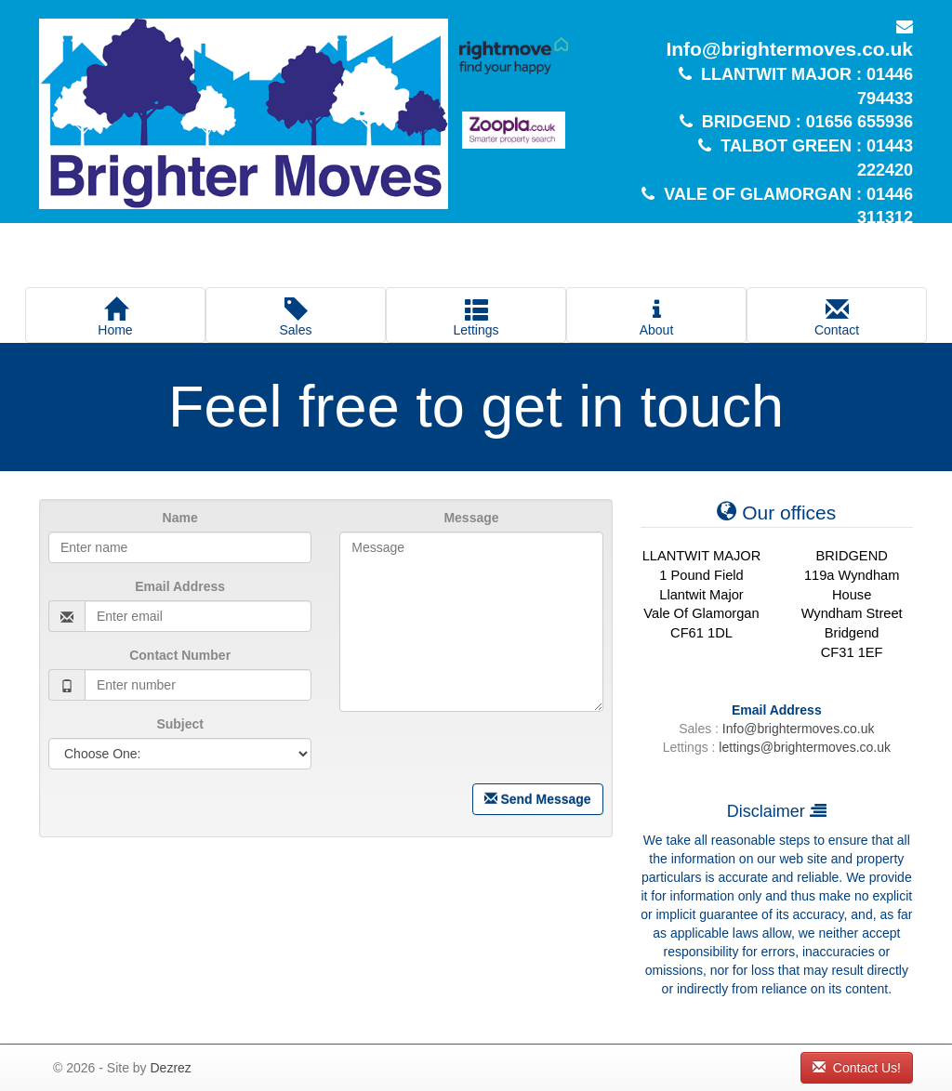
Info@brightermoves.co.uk (787, 48)
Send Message (537, 799)
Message (470, 517)
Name (180, 517)
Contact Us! (857, 1067)
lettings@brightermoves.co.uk (805, 747)
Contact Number (180, 655)
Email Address (180, 586)
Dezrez (170, 1067)
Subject (180, 723)
